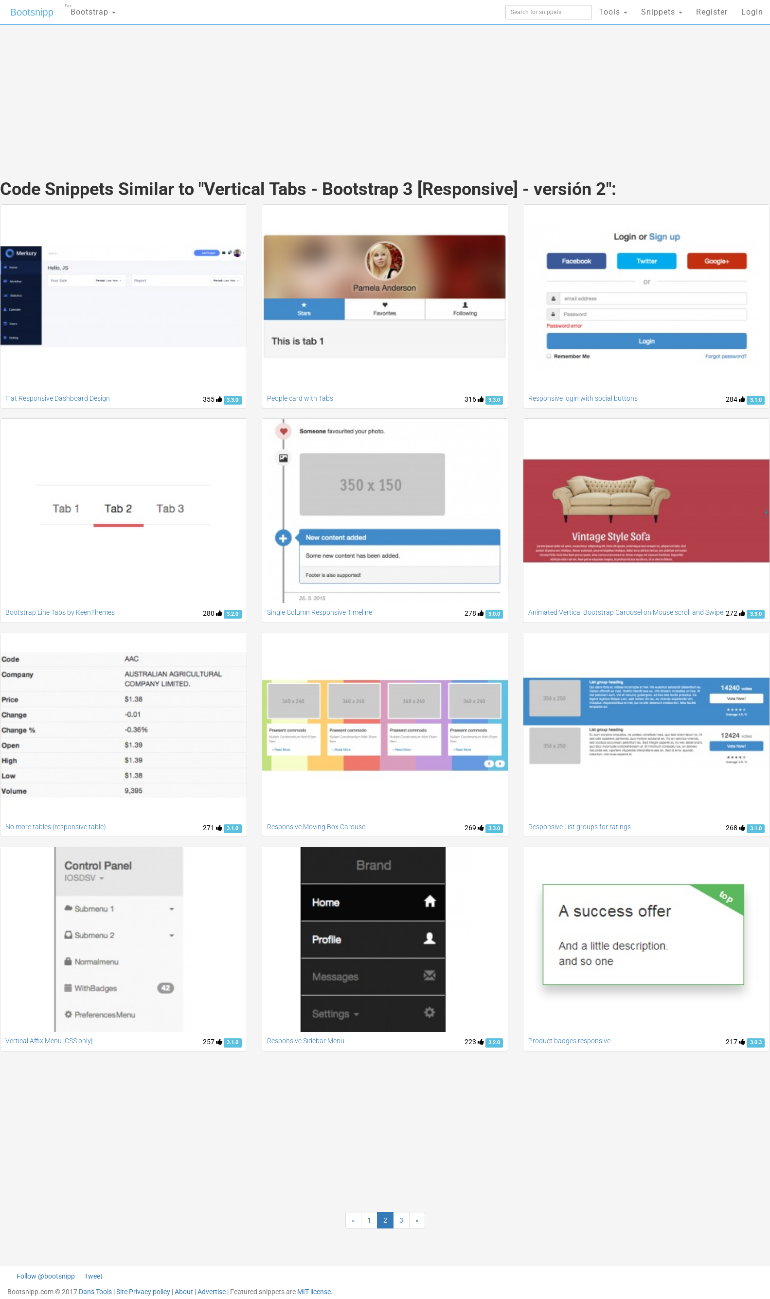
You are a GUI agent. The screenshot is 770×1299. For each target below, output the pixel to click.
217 (735, 1042)
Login (752, 12)
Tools (613, 12)
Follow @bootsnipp (46, 1276)
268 (735, 828)
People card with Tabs (300, 398)
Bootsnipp (32, 12)
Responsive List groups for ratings (579, 827)
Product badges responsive (569, 1041)
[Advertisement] (312, 92)
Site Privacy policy (143, 1292)
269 (474, 828)
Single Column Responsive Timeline (319, 612)
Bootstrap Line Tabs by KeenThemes (60, 612)
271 (212, 828)
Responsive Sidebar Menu (305, 1041)
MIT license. (315, 1292)
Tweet (93, 1276)
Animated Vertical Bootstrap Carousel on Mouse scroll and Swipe (625, 612)
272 (735, 613)
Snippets (661, 12)
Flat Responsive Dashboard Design (57, 398)
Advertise (211, 1292)
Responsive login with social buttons (583, 398)
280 (212, 613)
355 (212, 399)
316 (474, 399)
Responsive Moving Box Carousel (317, 827)
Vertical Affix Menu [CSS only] (48, 1041)
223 (474, 1042)
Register (712, 12)
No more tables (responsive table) (55, 827)
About (184, 1292)
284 (735, 399)
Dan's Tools (95, 1292)
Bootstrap (90, 9)
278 (474, 613)
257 (212, 1042)
